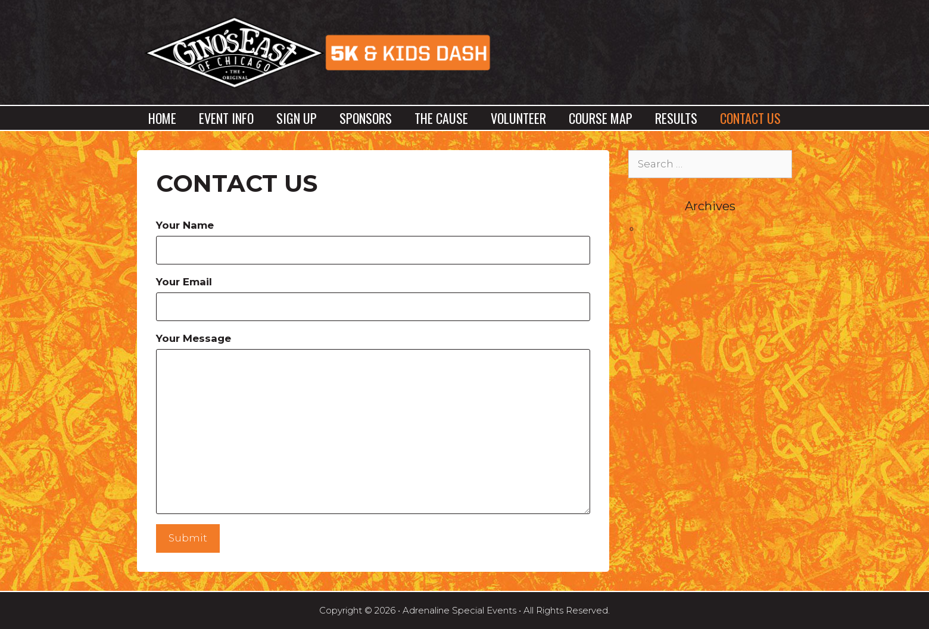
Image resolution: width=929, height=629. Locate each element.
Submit (188, 538)
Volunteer (518, 117)
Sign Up (296, 117)
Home (162, 117)
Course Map (600, 117)
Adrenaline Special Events (459, 610)
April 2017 (664, 228)
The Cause (441, 117)
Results (676, 117)
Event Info (226, 117)
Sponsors (365, 117)
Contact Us (750, 117)
